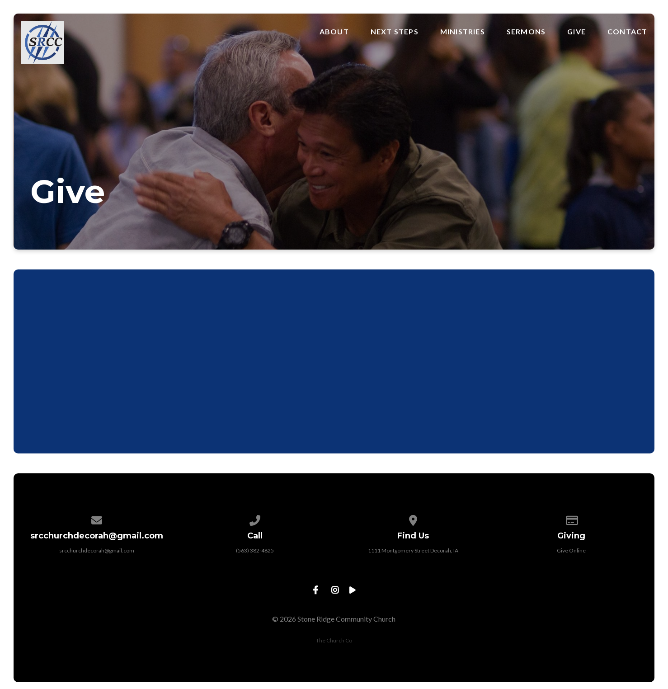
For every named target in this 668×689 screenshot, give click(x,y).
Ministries (462, 31)
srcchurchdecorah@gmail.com (96, 550)
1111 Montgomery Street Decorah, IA (413, 550)
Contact (627, 31)
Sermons (526, 31)
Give (576, 31)
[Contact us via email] (96, 518)
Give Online (571, 550)
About (334, 31)
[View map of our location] (413, 518)
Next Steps (395, 31)
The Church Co (334, 640)
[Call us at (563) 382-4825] (255, 518)
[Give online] (571, 518)
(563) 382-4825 (255, 550)
